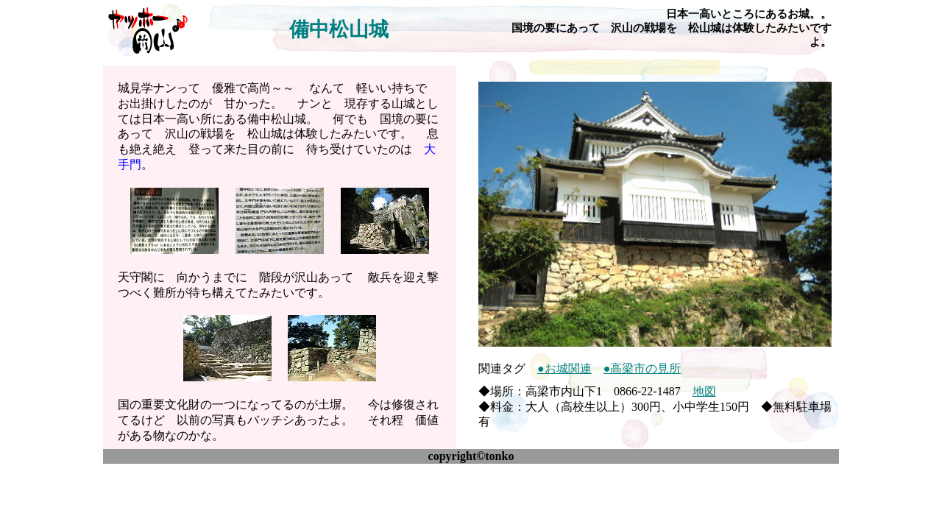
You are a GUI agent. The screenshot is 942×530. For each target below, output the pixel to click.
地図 (704, 391)
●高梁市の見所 (642, 368)
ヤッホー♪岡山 (147, 29)
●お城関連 (564, 368)
